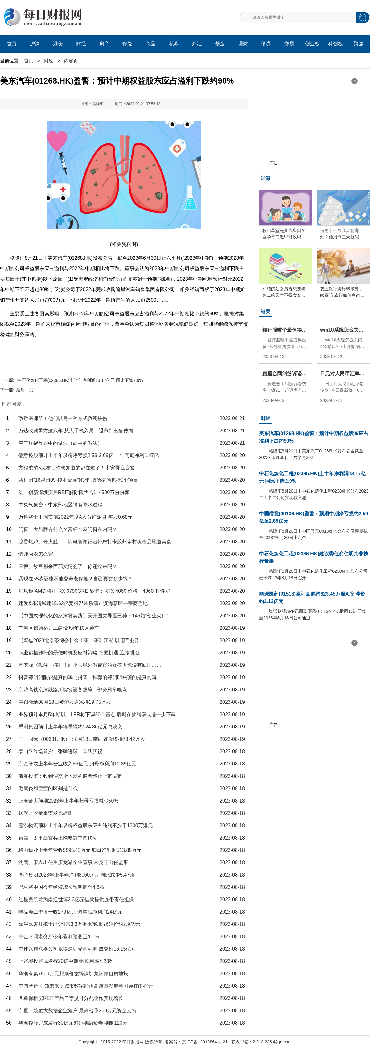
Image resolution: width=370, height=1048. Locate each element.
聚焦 (359, 43)
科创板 (335, 43)
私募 (174, 43)
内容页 (71, 60)
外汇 (197, 43)
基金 (220, 43)
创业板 (312, 43)
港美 (58, 43)
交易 (289, 43)
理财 (243, 43)
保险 (127, 43)
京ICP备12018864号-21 (205, 1041)
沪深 (35, 43)
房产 (104, 43)
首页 (12, 43)
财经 (81, 43)
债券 (266, 43)
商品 (150, 43)
